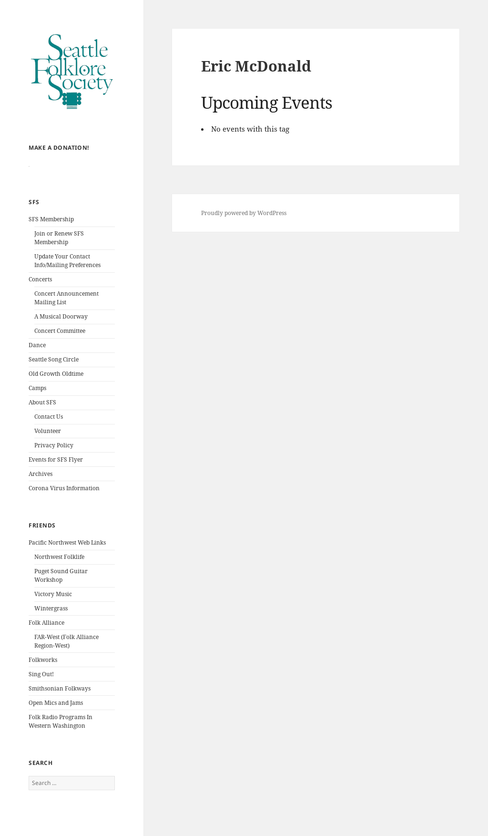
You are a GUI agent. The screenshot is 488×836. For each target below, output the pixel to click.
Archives (40, 491)
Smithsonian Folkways (60, 706)
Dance (37, 362)
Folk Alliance (46, 640)
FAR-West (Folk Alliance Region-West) (66, 658)
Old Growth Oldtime (56, 391)
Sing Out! (41, 691)
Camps (37, 405)
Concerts (40, 296)
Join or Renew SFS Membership (59, 255)
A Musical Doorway (61, 334)
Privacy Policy (53, 462)
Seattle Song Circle (54, 376)
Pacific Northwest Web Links (67, 560)
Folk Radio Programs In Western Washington (60, 738)
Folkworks (43, 677)
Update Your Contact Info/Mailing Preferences (67, 277)
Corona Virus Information (64, 505)
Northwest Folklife (59, 574)
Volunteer (47, 448)
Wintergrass (51, 625)
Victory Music (53, 611)
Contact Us (48, 434)
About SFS (42, 419)
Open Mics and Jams (56, 720)
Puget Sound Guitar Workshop (61, 592)
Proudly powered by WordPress (243, 213)
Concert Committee (59, 348)
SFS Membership (51, 236)
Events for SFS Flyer (56, 477)
